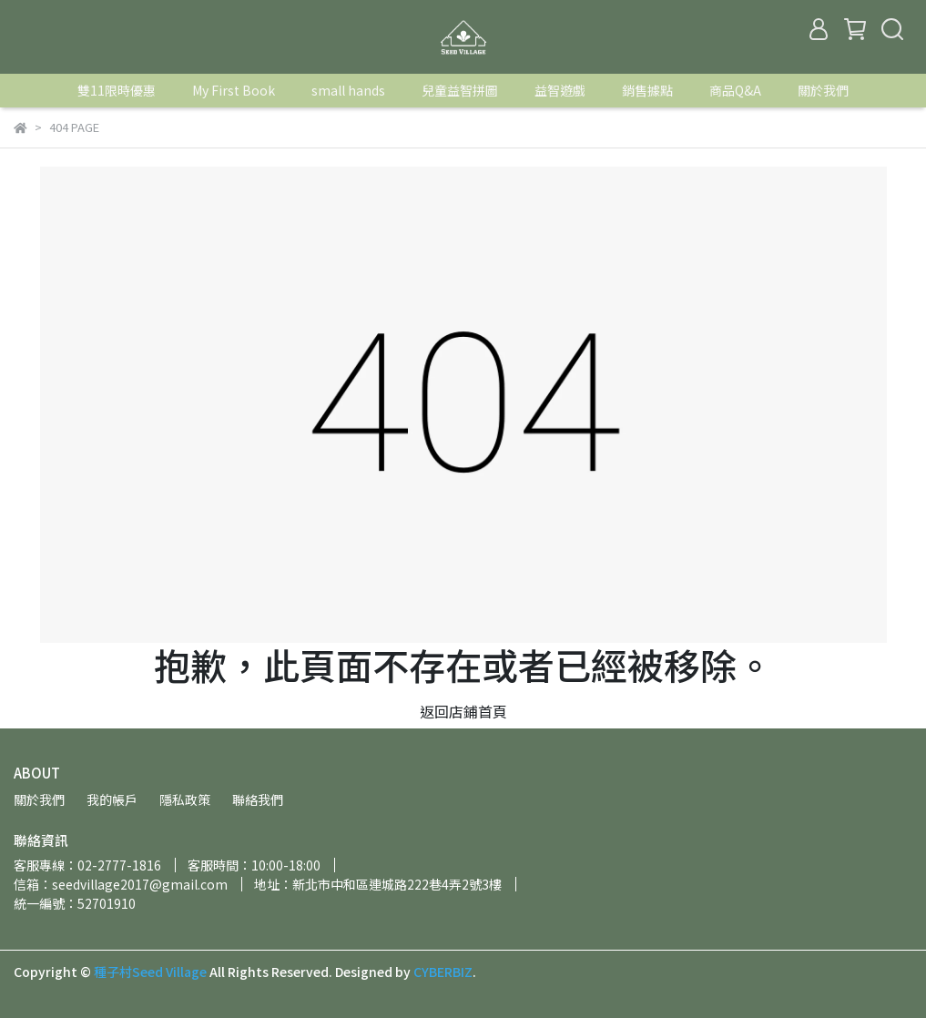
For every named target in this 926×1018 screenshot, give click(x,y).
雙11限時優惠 (116, 90)
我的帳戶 (111, 799)
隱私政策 (184, 799)
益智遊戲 (559, 90)
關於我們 (823, 90)
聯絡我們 (257, 799)
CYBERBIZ (443, 971)
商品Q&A (735, 90)
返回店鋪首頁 (463, 711)
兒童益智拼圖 (460, 90)
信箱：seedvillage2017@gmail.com (121, 884)
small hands (348, 90)
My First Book (233, 90)
